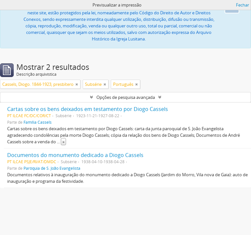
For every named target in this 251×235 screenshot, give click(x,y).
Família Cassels (38, 122)
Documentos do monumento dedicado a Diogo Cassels (75, 155)
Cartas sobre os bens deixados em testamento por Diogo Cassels (87, 109)
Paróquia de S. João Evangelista (52, 168)
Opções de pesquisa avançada (125, 97)
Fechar (242, 5)
